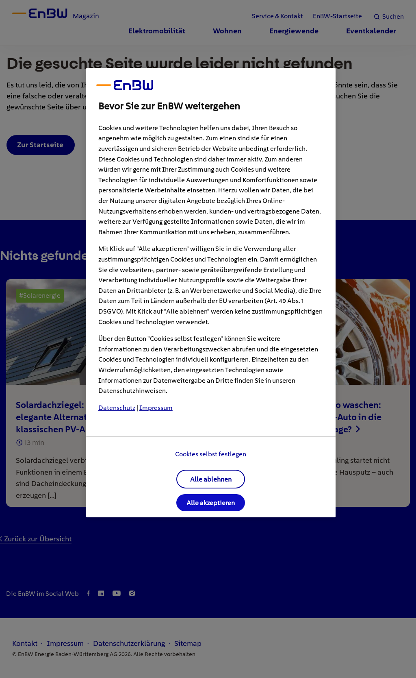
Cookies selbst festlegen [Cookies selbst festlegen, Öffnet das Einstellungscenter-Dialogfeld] (210, 454)
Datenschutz (116, 408)
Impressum (156, 408)
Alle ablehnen (211, 479)
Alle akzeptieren (210, 503)
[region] (211, 293)
